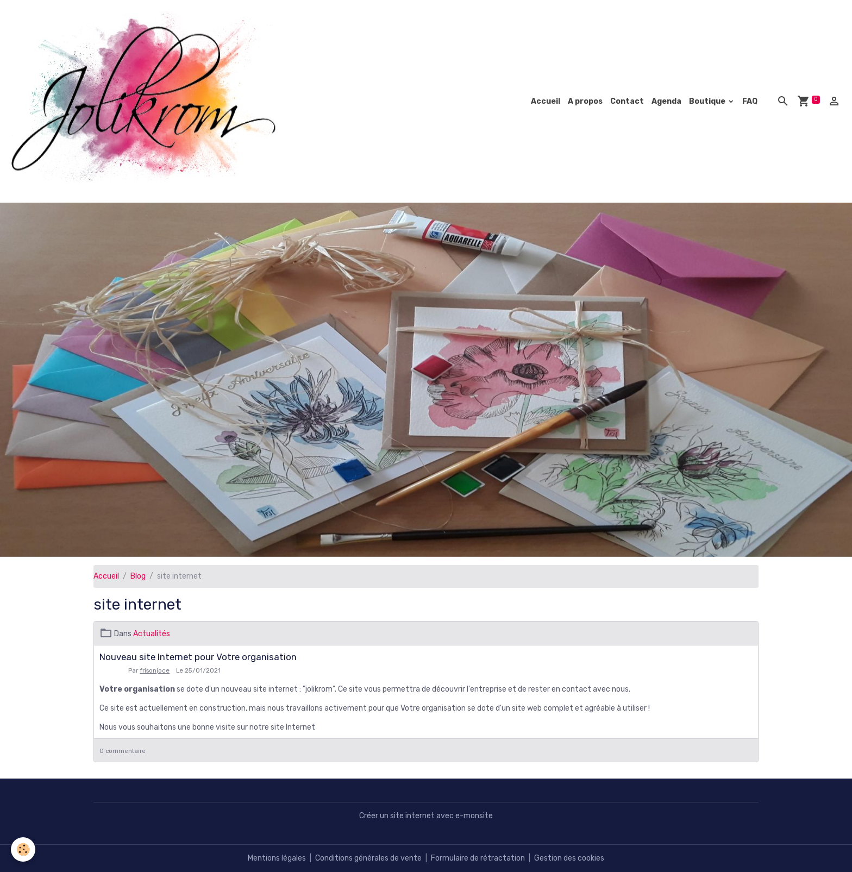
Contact (627, 101)
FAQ (749, 101)
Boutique (708, 101)
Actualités (151, 633)
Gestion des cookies (569, 858)
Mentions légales (277, 858)
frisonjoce (155, 670)
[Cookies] (23, 849)
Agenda (666, 101)
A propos (585, 101)
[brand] (148, 101)
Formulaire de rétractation (478, 858)
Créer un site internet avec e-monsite (426, 815)
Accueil (545, 101)
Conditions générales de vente (368, 858)
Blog (138, 576)
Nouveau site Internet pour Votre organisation (198, 656)
